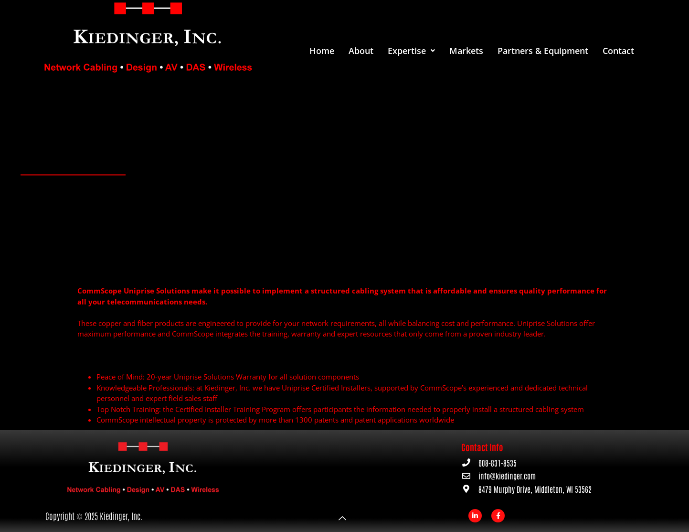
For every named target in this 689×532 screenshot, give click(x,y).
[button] (411, 50)
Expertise (411, 50)
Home (321, 50)
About (361, 50)
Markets (466, 50)
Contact (618, 50)
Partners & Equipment (543, 50)
